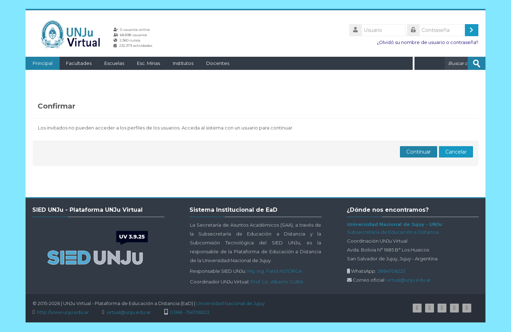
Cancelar (456, 152)
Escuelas (114, 63)
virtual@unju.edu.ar (408, 280)
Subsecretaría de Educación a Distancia (393, 232)
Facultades (79, 63)
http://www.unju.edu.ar (63, 312)
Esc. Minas (148, 63)
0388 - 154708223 (189, 312)
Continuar (418, 152)
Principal (43, 63)
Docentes (217, 63)
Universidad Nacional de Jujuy (230, 303)
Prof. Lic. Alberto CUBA (277, 281)
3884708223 (391, 271)
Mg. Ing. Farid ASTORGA (274, 271)
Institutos (183, 63)
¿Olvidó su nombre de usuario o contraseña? (427, 42)
